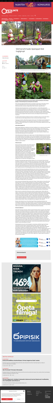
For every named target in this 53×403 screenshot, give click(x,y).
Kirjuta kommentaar (22, 257)
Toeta (37, 395)
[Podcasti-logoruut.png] (26, 337)
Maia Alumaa (5, 58)
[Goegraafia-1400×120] (33, 245)
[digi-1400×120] (33, 242)
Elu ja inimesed (5, 19)
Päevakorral (5, 18)
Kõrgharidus (24, 18)
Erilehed (19, 15)
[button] (23, 391)
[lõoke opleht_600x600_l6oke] (26, 278)
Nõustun (7, 399)
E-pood (32, 15)
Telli (28, 15)
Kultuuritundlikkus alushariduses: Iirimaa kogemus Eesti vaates (21, 360)
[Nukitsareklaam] (32, 4)
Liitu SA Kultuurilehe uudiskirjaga (47, 396)
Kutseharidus (38, 18)
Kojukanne (29, 392)
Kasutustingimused (12, 401)
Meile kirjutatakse (5, 15)
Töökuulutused (12, 15)
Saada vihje (24, 15)
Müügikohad (29, 394)
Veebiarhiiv (38, 391)
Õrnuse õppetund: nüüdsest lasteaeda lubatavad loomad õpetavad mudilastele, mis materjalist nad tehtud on (26, 380)
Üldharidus (16, 18)
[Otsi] (35, 15)
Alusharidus (32, 18)
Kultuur (11, 19)
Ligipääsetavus (48, 393)
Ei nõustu (18, 399)
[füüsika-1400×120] (33, 239)
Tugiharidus (45, 18)
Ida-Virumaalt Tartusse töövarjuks (12, 370)
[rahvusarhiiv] (26, 308)
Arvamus (11, 18)
